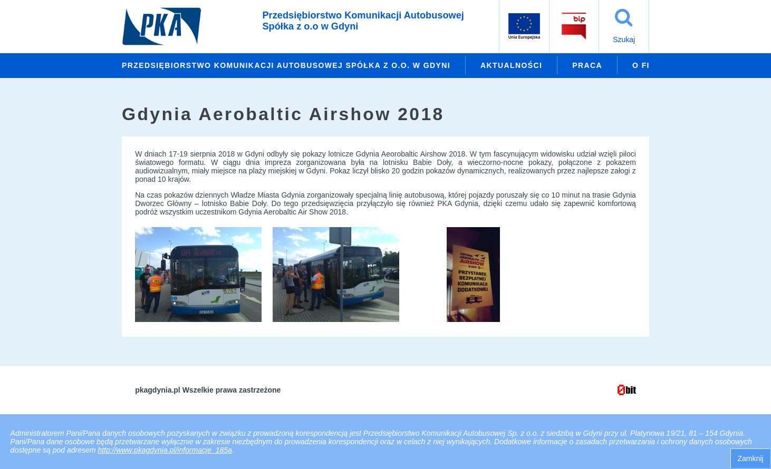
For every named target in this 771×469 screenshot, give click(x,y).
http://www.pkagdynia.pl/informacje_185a (165, 450)
